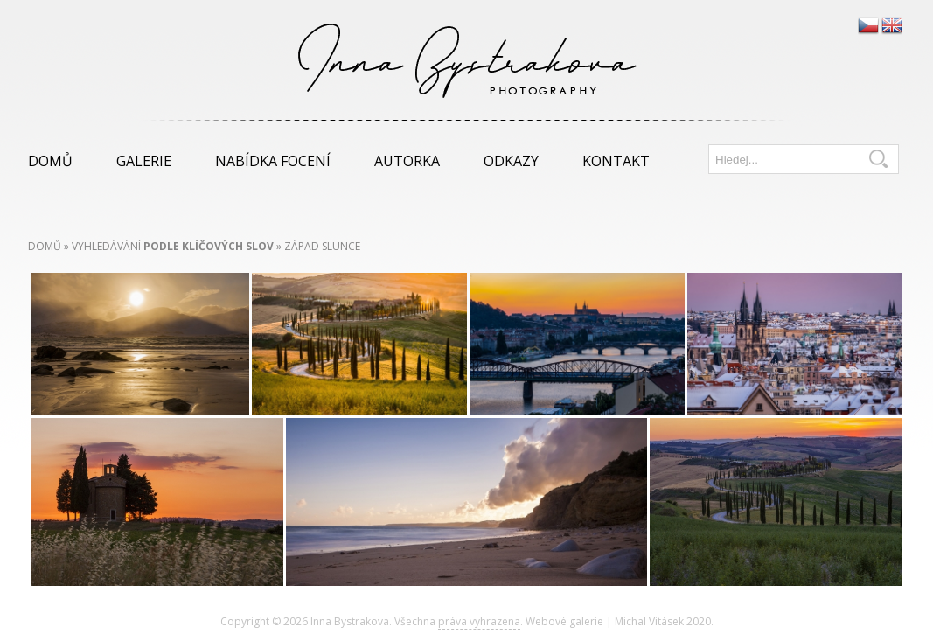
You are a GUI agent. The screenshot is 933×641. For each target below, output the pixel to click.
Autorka (407, 161)
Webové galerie (564, 621)
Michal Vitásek (649, 621)
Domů (50, 161)
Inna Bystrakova (349, 621)
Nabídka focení (273, 161)
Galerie (143, 161)
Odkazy (511, 161)
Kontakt (616, 161)
